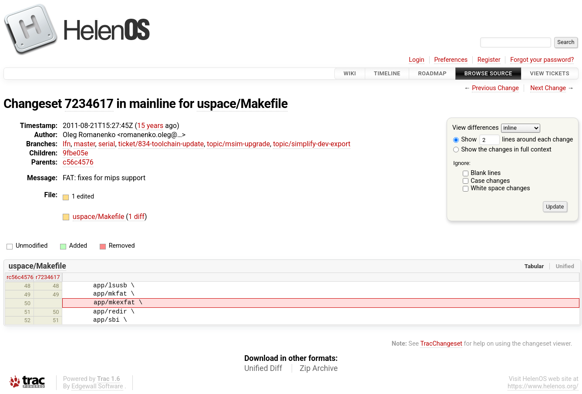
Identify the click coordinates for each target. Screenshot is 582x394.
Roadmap (432, 73)
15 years (150, 125)
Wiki (349, 73)
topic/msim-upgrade (238, 144)
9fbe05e (75, 153)
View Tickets (549, 73)
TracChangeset (441, 343)
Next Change (548, 88)
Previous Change (495, 88)
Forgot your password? (542, 60)
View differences (475, 128)
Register (489, 60)
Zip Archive (319, 368)
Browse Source (488, 73)
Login (416, 60)
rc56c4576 (20, 277)
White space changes (500, 188)
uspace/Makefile (242, 103)
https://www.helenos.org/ (543, 386)
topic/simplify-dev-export (311, 144)
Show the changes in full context (502, 149)
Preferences (451, 60)
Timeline (387, 73)
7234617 (89, 103)
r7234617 (48, 277)
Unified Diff (263, 368)
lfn (67, 144)
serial (106, 144)
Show (465, 139)
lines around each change (526, 139)
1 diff (136, 216)
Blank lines (486, 173)
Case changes (490, 181)
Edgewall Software (97, 386)
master (84, 144)
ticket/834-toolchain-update (161, 144)
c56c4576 (78, 162)
